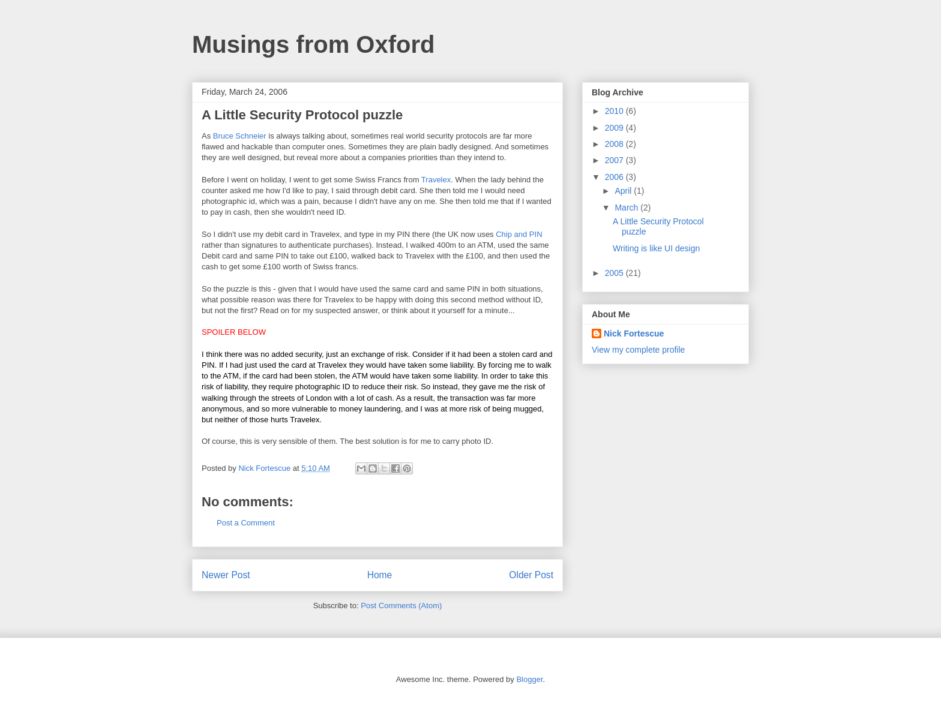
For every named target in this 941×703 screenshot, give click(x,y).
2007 (615, 160)
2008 (615, 144)
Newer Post (226, 575)
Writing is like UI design (656, 248)
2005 (615, 273)
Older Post (531, 575)
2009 (615, 128)
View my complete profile (638, 349)
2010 (615, 111)
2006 (615, 177)
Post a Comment (246, 522)
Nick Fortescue (634, 333)
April (624, 191)
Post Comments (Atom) (401, 605)
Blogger (529, 679)
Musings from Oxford (313, 44)
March (627, 207)
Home (379, 575)
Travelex (436, 179)
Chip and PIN (519, 234)
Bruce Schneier (239, 135)
